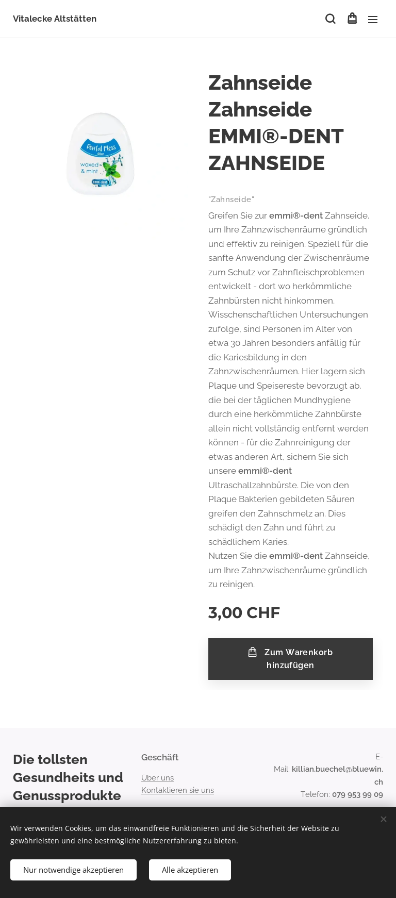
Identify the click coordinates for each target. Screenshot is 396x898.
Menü (372, 19)
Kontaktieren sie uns (177, 790)
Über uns (157, 778)
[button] (330, 19)
